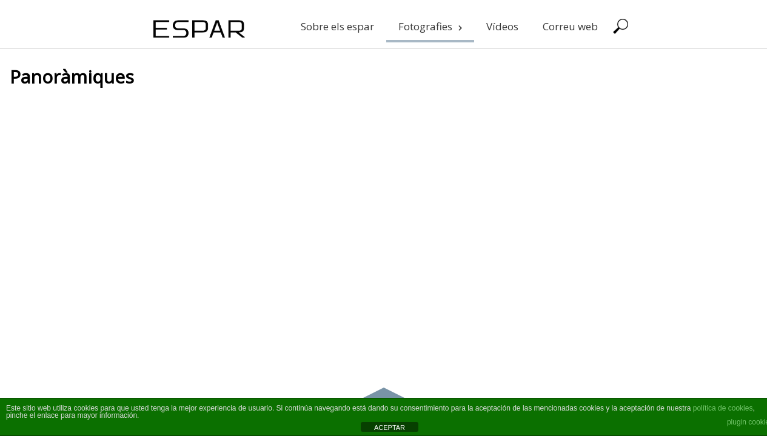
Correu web (570, 26)
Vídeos (502, 26)
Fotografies (430, 26)
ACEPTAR (389, 427)
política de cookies (723, 408)
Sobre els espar (337, 26)
